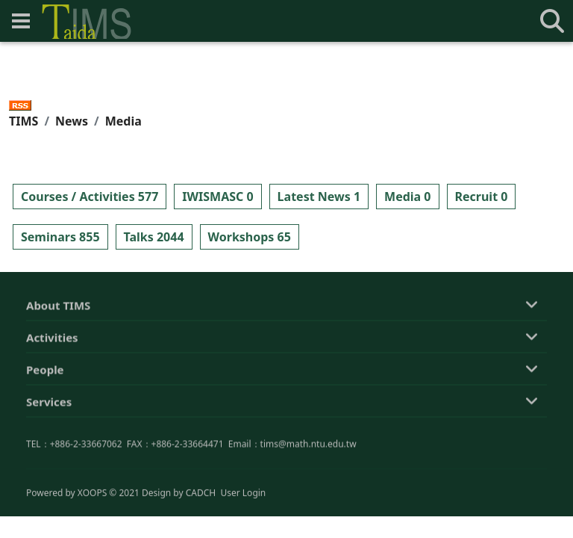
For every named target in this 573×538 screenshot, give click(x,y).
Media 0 (407, 196)
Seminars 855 (60, 237)
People (45, 371)
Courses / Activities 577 (89, 196)
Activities (52, 339)
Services (49, 403)
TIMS (23, 121)
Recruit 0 (481, 196)
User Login (243, 493)
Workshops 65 (249, 237)
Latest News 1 (319, 196)
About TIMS (58, 307)
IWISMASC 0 (217, 196)
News (71, 121)
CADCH (201, 493)
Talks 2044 (154, 237)
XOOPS (92, 493)
